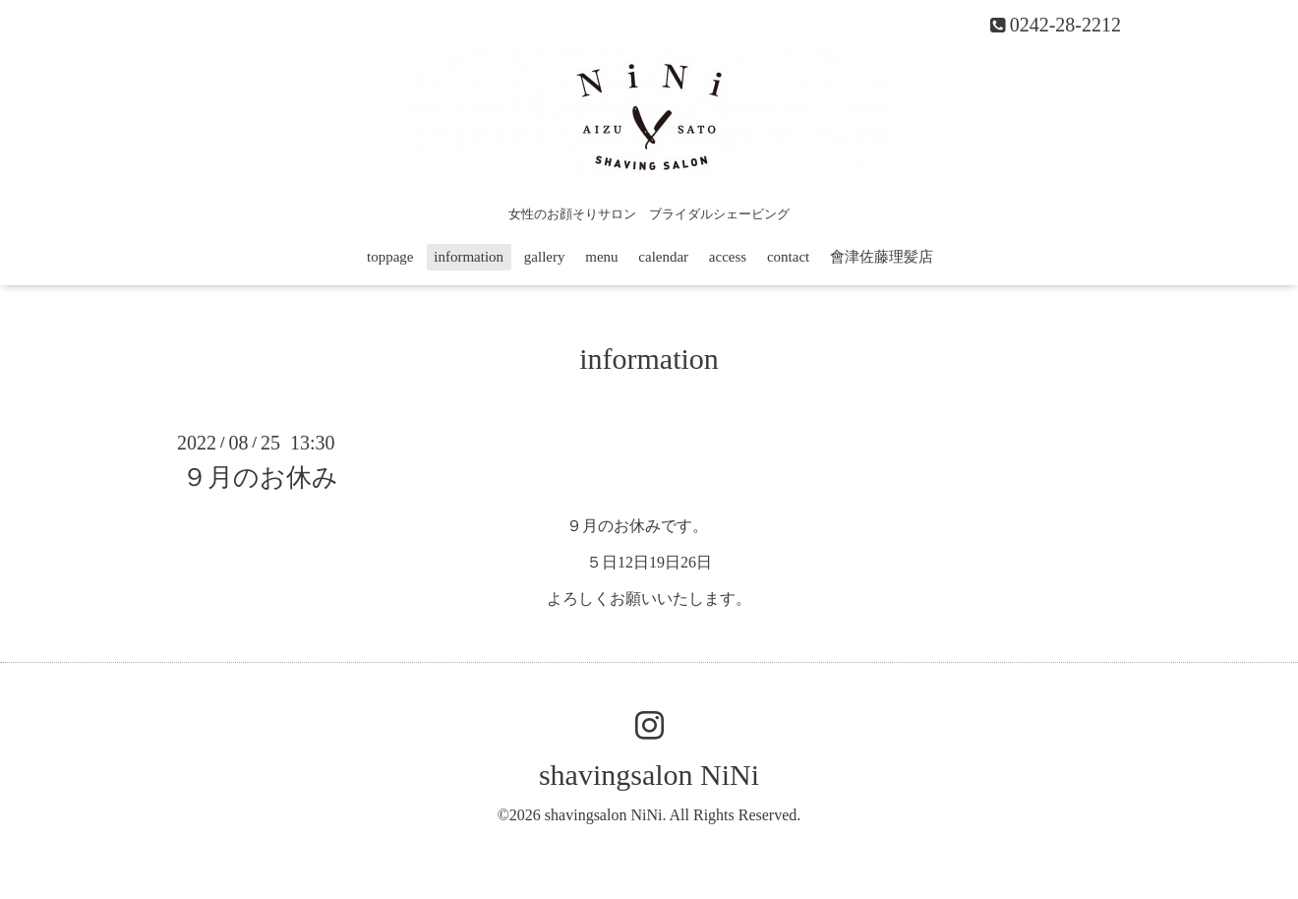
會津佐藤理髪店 (881, 257)
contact (788, 257)
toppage (390, 257)
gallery (544, 257)
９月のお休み (260, 477)
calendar (663, 257)
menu (601, 257)
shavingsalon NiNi (649, 774)
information (468, 257)
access (727, 257)
